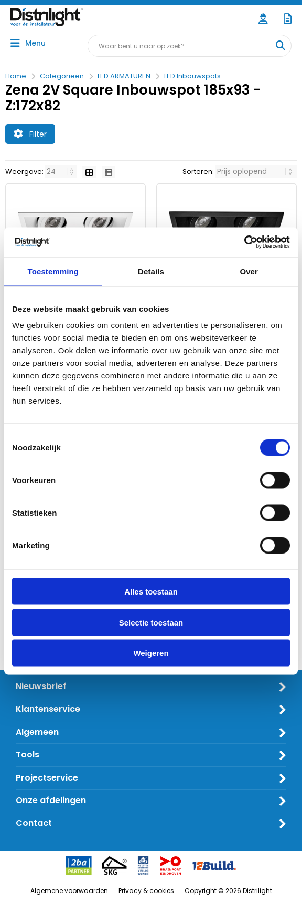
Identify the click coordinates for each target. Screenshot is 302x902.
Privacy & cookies (146, 890)
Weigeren (150, 653)
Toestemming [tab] (53, 270)
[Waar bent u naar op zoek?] (279, 45)
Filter (30, 134)
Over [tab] (249, 270)
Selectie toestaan (151, 622)
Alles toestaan (151, 591)
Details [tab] (151, 270)
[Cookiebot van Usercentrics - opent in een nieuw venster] (244, 242)
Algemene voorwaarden (69, 890)
